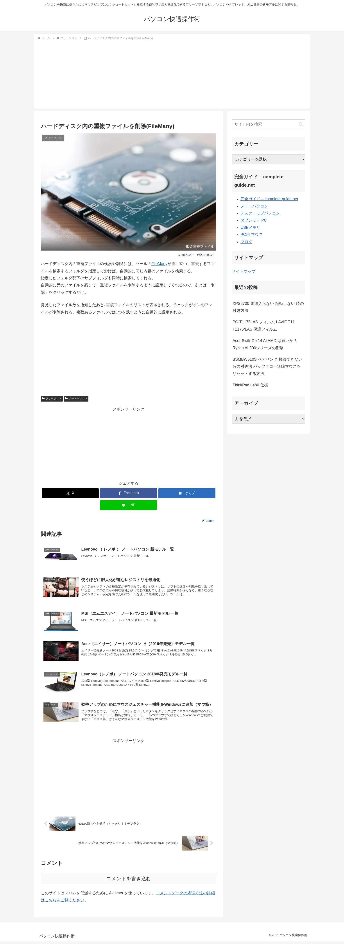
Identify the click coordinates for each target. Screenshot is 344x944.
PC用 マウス (251, 234)
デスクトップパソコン (260, 213)
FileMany (159, 264)
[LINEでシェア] (128, 505)
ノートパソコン (76, 398)
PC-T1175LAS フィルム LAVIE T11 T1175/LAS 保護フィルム (264, 325)
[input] (268, 124)
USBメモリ (250, 227)
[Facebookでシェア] (128, 493)
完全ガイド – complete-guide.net (269, 199)
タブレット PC (253, 220)
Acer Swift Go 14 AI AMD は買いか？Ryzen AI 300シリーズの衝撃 (265, 344)
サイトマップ (243, 271)
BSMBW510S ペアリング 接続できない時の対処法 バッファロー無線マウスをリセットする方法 (267, 366)
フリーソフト (51, 398)
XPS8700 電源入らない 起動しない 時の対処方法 (268, 307)
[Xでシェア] (70, 493)
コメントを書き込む (128, 881)
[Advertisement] (172, 74)
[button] (301, 124)
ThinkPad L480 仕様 (250, 385)
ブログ (246, 242)
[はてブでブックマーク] (186, 493)
